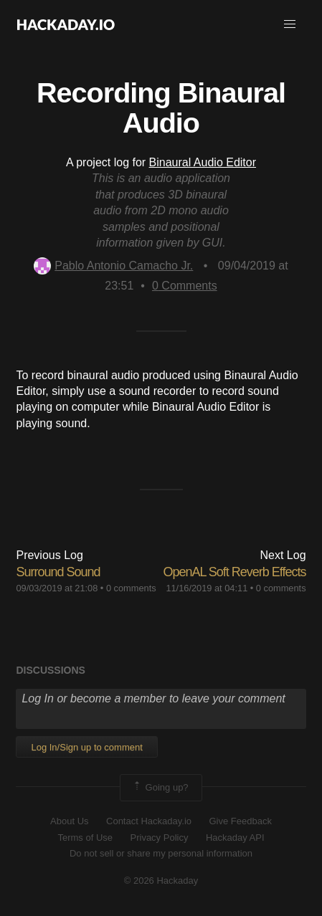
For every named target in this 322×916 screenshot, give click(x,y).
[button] (289, 24)
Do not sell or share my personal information (161, 853)
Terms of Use (85, 837)
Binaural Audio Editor (202, 162)
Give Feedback (240, 821)
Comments (184, 286)
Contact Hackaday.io (148, 821)
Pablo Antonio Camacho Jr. (113, 265)
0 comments (131, 588)
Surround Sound (58, 572)
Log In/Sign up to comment (86, 747)
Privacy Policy (160, 837)
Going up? (160, 788)
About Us (69, 821)
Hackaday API (235, 837)
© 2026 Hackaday (161, 880)
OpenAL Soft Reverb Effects (234, 572)
